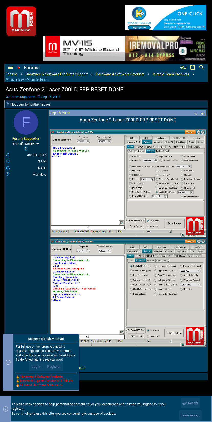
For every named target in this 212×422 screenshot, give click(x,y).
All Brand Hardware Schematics (41, 385)
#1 (203, 114)
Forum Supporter (22, 97)
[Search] (201, 68)
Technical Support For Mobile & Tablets (46, 381)
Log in (36, 367)
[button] (11, 67)
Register (54, 367)
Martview (39, 175)
